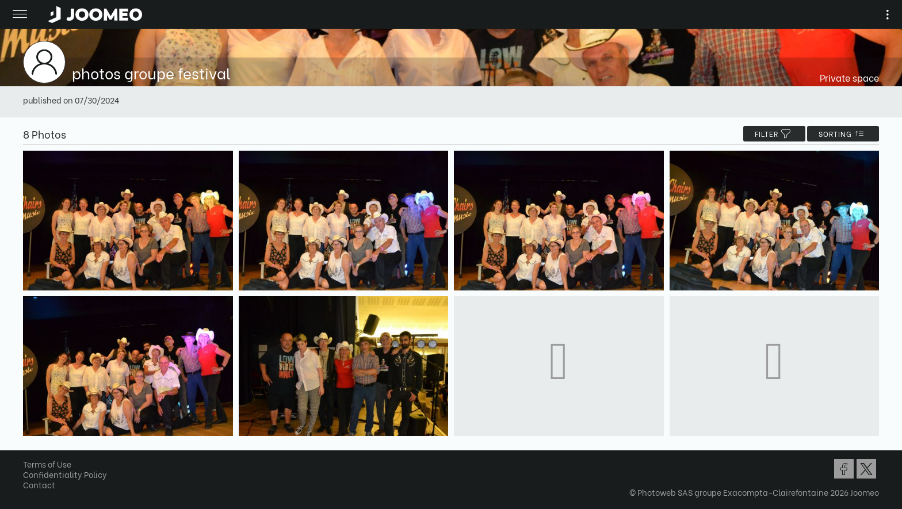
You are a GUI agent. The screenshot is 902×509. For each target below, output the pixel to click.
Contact (39, 485)
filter (774, 134)
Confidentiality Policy (65, 474)
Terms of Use (47, 464)
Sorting (843, 134)
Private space (849, 77)
